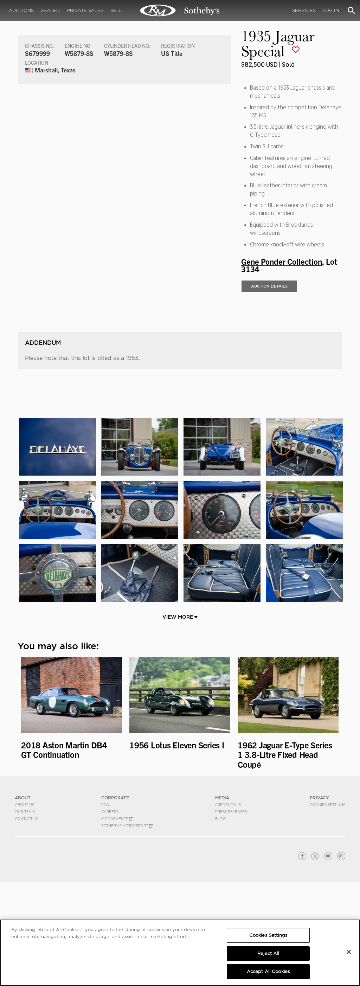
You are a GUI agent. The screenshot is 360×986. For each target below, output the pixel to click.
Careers (109, 915)
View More (180, 720)
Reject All (268, 953)
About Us (24, 908)
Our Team (25, 915)
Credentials (228, 908)
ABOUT (23, 901)
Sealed (50, 10)
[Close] (348, 952)
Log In (331, 10)
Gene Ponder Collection (281, 261)
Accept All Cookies (268, 971)
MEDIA (222, 901)
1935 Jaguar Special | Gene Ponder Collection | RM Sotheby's (180, 10)
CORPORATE (115, 901)
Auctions (21, 10)
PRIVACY (319, 901)
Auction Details (269, 286)
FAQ (105, 908)
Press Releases (231, 915)
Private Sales (85, 10)
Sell (116, 10)
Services (304, 10)
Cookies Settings (327, 908)
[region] (180, 952)
